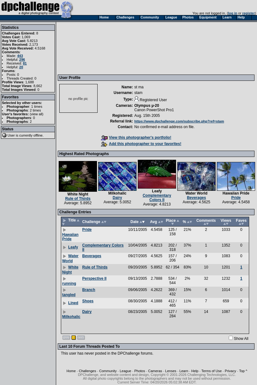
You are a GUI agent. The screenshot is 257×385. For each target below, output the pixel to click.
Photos (139, 371)
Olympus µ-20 (146, 105)
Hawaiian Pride (235, 193)
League (125, 371)
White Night (77, 194)
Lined (73, 303)
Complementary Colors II (157, 197)
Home (71, 371)
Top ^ (243, 371)
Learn (183, 371)
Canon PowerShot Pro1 (154, 110)
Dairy (117, 197)
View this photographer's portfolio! (136, 137)
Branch (88, 290)
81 (25, 63)
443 (20, 56)
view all (36, 114)
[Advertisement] (88, 47)
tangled (69, 295)
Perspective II (94, 278)
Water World (196, 193)
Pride (236, 197)
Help (195, 371)
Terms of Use (211, 371)
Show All (241, 338)
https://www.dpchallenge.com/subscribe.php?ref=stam (179, 121)
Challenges (87, 371)
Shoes (88, 301)
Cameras (155, 371)
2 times (35, 110)
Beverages (196, 197)
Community (108, 371)
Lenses (170, 371)
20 (21, 67)
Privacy (230, 371)
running (69, 283)
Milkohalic (117, 193)
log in (232, 13)
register (248, 13)
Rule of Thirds (78, 198)
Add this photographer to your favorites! (141, 144)
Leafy (157, 191)
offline (38, 135)
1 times (36, 106)
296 (22, 59)
